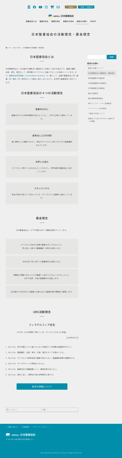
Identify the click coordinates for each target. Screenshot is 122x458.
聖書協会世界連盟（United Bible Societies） (27, 77)
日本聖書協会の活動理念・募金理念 (101, 73)
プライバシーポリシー (41, 427)
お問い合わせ (12, 427)
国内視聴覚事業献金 (95, 98)
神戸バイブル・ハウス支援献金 (99, 103)
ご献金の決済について (96, 113)
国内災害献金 (93, 93)
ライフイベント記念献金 (97, 108)
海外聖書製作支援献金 (96, 78)
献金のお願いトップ (95, 68)
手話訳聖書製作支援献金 (97, 83)
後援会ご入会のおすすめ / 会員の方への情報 (101, 119)
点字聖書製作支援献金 (96, 88)
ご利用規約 (25, 427)
